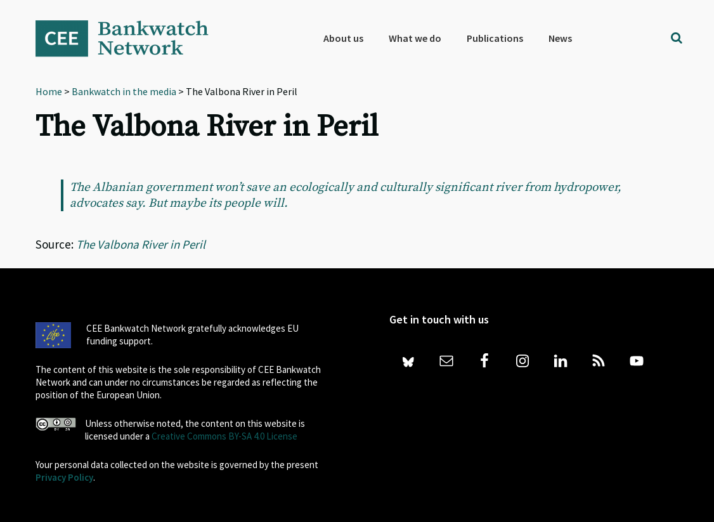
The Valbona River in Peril (140, 244)
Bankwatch (131, 38)
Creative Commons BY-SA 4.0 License (224, 436)
